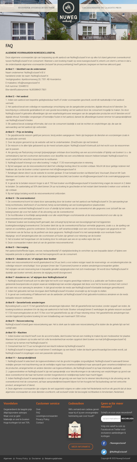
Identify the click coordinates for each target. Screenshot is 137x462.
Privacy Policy (42, 419)
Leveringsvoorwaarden (47, 416)
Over (38, 409)
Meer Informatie (81, 446)
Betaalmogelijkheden (53, 458)
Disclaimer (36, 458)
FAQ (38, 412)
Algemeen (8, 458)
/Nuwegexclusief (118, 443)
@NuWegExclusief (118, 452)
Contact (40, 422)
